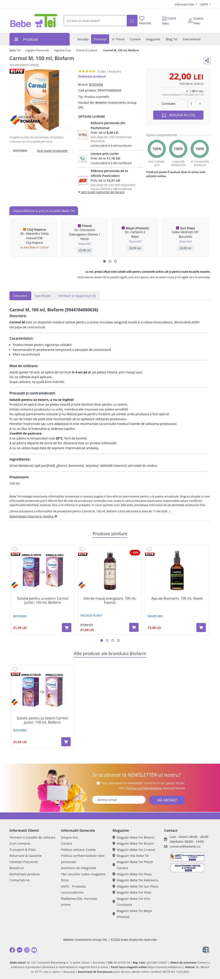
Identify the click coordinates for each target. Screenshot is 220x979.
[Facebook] (12, 950)
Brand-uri (16, 868)
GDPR (204, 4)
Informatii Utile (185, 4)
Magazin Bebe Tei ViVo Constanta (131, 901)
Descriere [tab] (20, 295)
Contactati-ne (19, 880)
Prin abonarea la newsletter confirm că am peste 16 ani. (143, 783)
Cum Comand (19, 843)
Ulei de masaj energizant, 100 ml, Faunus (109, 600)
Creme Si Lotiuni (86, 50)
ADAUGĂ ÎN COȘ (178, 115)
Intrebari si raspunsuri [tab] (77, 295)
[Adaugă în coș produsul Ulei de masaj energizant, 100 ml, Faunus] (134, 627)
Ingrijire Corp (62, 50)
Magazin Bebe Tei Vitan (132, 892)
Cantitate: (168, 103)
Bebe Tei (15, 50)
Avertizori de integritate (78, 868)
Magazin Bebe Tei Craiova (134, 849)
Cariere (66, 843)
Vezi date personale (152, 788)
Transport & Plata (22, 849)
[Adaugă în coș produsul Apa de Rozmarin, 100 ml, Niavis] (201, 627)
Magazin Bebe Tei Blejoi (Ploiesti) (132, 914)
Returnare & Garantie (25, 855)
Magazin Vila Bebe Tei (131, 855)
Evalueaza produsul (92, 76)
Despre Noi (69, 837)
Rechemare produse (24, 874)
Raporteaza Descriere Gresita (33, 516)
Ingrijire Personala (37, 50)
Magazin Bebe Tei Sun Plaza (135, 886)
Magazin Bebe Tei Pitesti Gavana (133, 865)
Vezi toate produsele (52, 150)
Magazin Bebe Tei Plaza (132, 874)
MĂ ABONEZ (167, 800)
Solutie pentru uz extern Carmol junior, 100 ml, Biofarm (42, 600)
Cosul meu (169, 19)
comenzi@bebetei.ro (185, 846)
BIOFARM (96, 84)
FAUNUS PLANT (91, 615)
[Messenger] (19, 950)
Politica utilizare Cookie (78, 849)
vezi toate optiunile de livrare (101, 192)
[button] (104, 261)
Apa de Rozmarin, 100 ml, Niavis (177, 598)
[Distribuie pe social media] (207, 60)
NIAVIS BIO (155, 616)
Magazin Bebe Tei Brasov (133, 843)
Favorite (145, 20)
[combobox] (95, 21)
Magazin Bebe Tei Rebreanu (135, 880)
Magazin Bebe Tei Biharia (133, 837)
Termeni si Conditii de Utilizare (32, 837)
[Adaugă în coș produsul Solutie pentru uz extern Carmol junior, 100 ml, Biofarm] (66, 627)
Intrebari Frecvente (23, 862)
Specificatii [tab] (43, 295)
